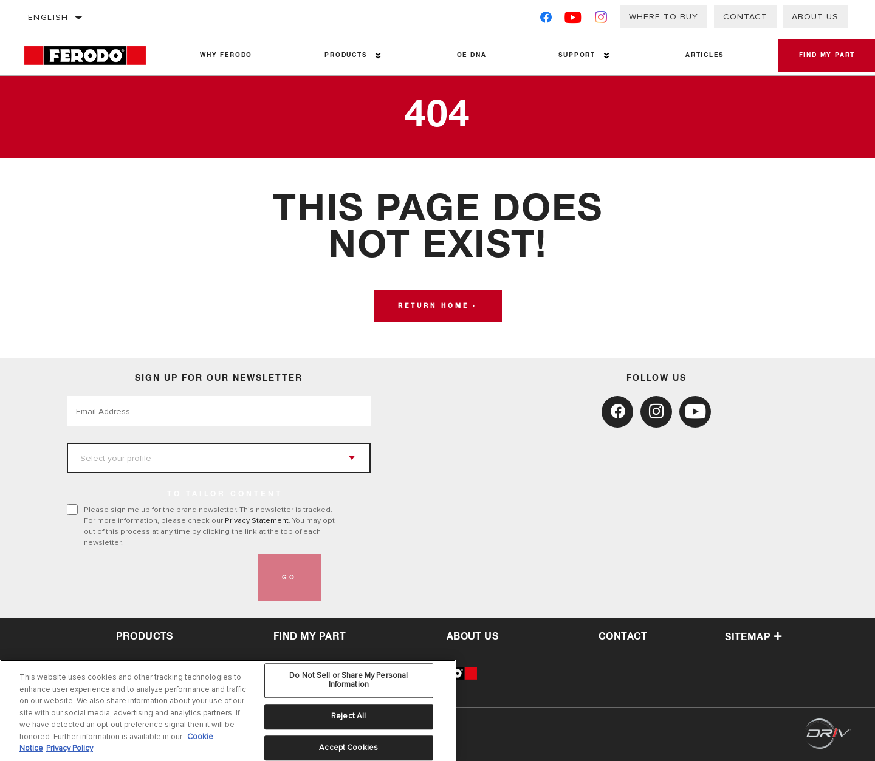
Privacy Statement (257, 520)
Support (572, 55)
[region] (228, 710)
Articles (699, 55)
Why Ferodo (225, 55)
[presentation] (159, 577)
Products (344, 55)
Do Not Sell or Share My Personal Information (348, 680)
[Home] (93, 55)
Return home (433, 306)
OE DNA (469, 55)
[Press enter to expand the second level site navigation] (376, 55)
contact (623, 636)
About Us (815, 17)
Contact (745, 17)
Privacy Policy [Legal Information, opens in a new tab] (69, 748)
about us (472, 636)
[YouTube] (573, 20)
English (48, 17)
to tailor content (225, 494)
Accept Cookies (348, 747)
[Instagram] (601, 20)
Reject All (348, 716)
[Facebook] (546, 20)
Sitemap (753, 637)
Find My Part (309, 636)
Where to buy (663, 17)
